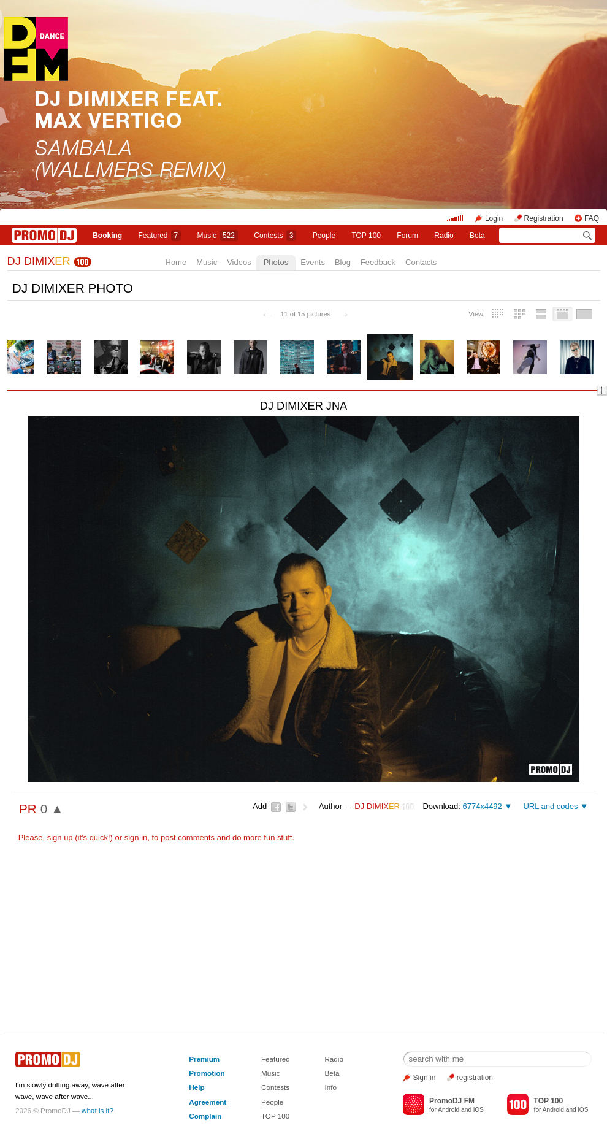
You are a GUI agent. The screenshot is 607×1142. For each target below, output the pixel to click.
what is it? (97, 1110)
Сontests (275, 235)
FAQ (591, 218)
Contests (275, 1087)
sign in (136, 837)
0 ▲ (52, 809)
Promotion (206, 1073)
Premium (204, 1059)
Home (176, 262)
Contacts (421, 262)
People (324, 235)
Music (217, 235)
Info (330, 1087)
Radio (443, 235)
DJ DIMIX (39, 261)
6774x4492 (482, 806)
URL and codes (550, 806)
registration (475, 1077)
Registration (543, 218)
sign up (60, 837)
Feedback (378, 262)
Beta (477, 235)
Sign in (424, 1077)
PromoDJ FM (452, 1101)
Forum (407, 235)
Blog (343, 262)
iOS (478, 1109)
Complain (205, 1116)
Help (196, 1087)
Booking (107, 235)
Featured (160, 235)
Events (312, 262)
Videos (239, 262)
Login (494, 218)
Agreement (207, 1102)
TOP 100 (366, 235)
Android (448, 1109)
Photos (276, 262)
